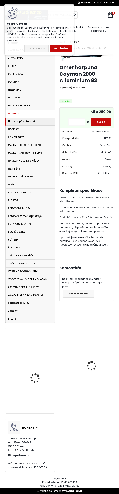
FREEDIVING (15, 89)
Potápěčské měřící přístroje (25, 216)
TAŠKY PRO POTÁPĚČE (20, 255)
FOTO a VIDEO (16, 97)
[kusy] (76, 122)
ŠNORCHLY (14, 247)
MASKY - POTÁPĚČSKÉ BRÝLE (24, 145)
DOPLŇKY (13, 81)
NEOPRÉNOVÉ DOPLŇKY (21, 176)
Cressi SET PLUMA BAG (72, 377)
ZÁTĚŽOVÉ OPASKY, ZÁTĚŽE (23, 287)
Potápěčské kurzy (18, 303)
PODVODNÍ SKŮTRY (19, 208)
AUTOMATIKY (15, 58)
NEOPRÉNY (14, 168)
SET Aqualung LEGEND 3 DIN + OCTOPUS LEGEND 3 (39, 401)
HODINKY (13, 129)
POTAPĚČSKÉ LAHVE (19, 224)
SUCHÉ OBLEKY (16, 231)
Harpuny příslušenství (21, 121)
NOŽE (11, 184)
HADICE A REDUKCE (19, 105)
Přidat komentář (79, 293)
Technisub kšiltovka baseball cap (36, 372)
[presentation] (61, 360)
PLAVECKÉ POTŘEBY (19, 192)
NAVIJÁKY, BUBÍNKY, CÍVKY (23, 160)
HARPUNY (13, 113)
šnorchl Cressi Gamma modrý (99, 391)
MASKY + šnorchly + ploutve (25, 153)
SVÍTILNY (13, 239)
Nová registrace (105, 2)
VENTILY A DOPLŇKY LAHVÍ (23, 271)
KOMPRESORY (16, 137)
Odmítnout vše (36, 48)
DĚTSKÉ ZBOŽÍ (16, 74)
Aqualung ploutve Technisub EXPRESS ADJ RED (38, 351)
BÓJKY (12, 66)
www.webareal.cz (72, 490)
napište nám (20, 455)
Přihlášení (86, 2)
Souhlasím (61, 48)
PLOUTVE (13, 200)
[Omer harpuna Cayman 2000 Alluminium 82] (87, 57)
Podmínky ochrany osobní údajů (98, 29)
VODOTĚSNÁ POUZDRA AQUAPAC (27, 279)
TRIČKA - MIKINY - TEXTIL (22, 263)
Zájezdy (13, 310)
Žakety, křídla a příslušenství (25, 295)
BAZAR (12, 318)
